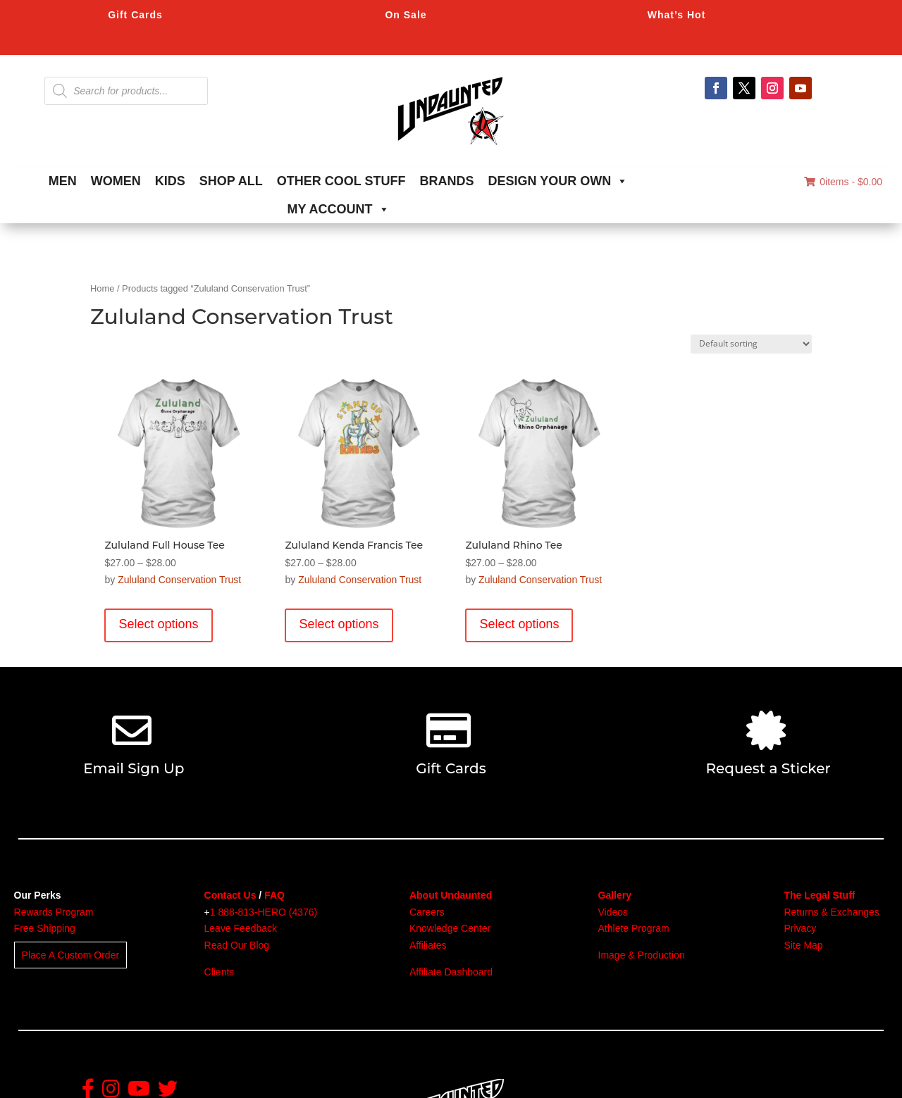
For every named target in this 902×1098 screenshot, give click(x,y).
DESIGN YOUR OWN (558, 181)
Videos (613, 912)
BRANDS (447, 181)
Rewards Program (54, 912)
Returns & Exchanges (831, 912)
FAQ (274, 895)
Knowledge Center (449, 928)
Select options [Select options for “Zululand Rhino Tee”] (519, 624)
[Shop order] (751, 344)
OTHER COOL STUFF (341, 181)
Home (102, 288)
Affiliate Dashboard (451, 972)
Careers (427, 912)
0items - (843, 181)
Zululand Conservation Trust (179, 579)
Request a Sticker (768, 768)
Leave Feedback (241, 928)
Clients (219, 972)
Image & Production (641, 955)
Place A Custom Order (71, 955)
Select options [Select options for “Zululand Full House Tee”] (158, 624)
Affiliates (428, 945)
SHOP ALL (231, 181)
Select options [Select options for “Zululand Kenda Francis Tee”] (338, 624)
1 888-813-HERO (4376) (264, 912)
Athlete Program (633, 928)
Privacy (800, 928)
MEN (63, 181)
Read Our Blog (237, 945)
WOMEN (116, 181)
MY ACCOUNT (339, 209)
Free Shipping (44, 928)
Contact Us (230, 895)
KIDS (170, 181)
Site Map (803, 945)
